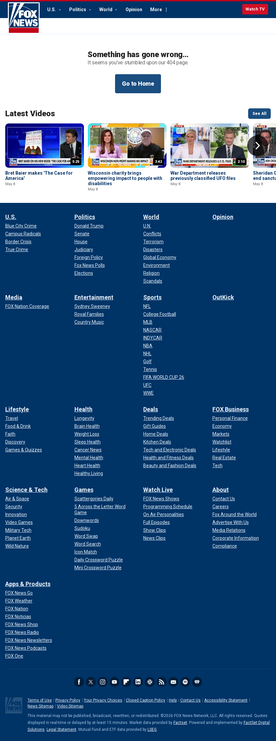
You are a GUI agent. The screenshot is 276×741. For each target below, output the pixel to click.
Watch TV (255, 9)
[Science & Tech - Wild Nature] (17, 546)
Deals (150, 409)
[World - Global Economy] (159, 257)
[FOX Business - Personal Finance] (230, 418)
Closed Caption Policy (145, 700)
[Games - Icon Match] (85, 552)
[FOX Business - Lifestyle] (221, 449)
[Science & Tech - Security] (13, 506)
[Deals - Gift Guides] (154, 426)
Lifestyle (17, 409)
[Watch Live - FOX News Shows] (161, 498)
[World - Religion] (151, 273)
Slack (150, 682)
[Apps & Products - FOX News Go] (19, 593)
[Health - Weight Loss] (86, 434)
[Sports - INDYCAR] (152, 337)
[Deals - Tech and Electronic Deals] (169, 449)
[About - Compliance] (224, 546)
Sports (152, 297)
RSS (162, 682)
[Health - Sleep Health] (87, 442)
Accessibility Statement (225, 700)
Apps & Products (27, 583)
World (106, 9)
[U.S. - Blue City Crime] (21, 226)
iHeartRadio (197, 682)
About (220, 489)
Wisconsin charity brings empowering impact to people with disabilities (125, 178)
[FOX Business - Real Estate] (224, 457)
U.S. (52, 9)
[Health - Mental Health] (88, 457)
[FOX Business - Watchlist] (221, 442)
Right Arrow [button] (257, 145)
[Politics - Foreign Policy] (88, 257)
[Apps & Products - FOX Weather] (18, 600)
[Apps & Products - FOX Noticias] (18, 616)
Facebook (79, 682)
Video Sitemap (70, 706)
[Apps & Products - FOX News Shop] (21, 624)
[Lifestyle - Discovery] (15, 442)
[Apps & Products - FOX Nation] (16, 608)
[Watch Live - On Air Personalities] (163, 514)
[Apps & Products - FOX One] (14, 656)
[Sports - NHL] (147, 353)
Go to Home (138, 83)
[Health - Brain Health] (87, 426)
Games (83, 489)
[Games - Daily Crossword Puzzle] (98, 559)
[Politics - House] (81, 241)
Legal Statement (61, 729)
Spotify (185, 682)
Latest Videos (30, 113)
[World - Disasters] (153, 249)
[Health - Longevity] (84, 418)
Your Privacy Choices (103, 700)
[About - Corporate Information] (235, 538)
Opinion (134, 9)
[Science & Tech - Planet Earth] (18, 538)
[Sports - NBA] (147, 345)
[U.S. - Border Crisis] (18, 241)
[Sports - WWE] (148, 393)
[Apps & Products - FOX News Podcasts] (26, 648)
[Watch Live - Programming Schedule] (167, 506)
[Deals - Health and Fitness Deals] (168, 457)
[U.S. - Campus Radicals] (23, 233)
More (156, 9)
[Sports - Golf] (147, 361)
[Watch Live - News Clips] (154, 538)
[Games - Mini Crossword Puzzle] (98, 567)
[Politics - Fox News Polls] (89, 265)
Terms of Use (40, 700)
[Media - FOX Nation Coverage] (27, 306)
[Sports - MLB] (147, 322)
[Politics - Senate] (81, 233)
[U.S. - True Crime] (16, 249)
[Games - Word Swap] (86, 536)
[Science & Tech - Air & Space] (17, 498)
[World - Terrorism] (153, 241)
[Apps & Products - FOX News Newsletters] (28, 640)
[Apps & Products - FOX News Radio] (22, 632)
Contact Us (190, 700)
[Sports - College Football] (159, 314)
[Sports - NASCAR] (152, 330)
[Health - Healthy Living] (88, 473)
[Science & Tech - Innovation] (16, 514)
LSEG (152, 729)
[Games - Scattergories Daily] (93, 498)
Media (13, 297)
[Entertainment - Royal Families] (89, 314)
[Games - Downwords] (86, 520)
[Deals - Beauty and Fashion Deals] (169, 465)
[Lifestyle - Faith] (10, 434)
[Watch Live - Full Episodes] (156, 522)
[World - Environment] (156, 265)
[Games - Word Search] (87, 544)
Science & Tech (26, 489)
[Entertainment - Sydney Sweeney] (92, 306)
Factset (180, 722)
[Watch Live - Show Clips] (154, 530)
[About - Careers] (220, 506)
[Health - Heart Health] (87, 465)
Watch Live (158, 489)
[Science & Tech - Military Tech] (18, 530)
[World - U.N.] (147, 226)
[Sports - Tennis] (150, 369)
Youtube (114, 682)
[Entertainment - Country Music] (89, 322)
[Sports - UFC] (147, 385)
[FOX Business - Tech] (217, 465)
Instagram (103, 682)
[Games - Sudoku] (82, 528)
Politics (78, 9)
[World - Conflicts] (152, 233)
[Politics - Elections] (83, 273)
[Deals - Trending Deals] (158, 418)
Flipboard (126, 682)
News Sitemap (40, 706)
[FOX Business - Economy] (222, 426)
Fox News (24, 18)
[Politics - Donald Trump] (89, 226)
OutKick (223, 297)
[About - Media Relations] (229, 530)
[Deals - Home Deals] (155, 434)
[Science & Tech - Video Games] (19, 522)
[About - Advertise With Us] (230, 522)
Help (173, 700)
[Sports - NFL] (147, 306)
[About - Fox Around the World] (234, 514)
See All (259, 113)
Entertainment (93, 297)
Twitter (91, 682)
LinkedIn (138, 682)
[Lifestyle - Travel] (11, 418)
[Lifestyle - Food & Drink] (18, 426)
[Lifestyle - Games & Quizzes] (23, 449)
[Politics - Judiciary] (83, 249)
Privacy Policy (67, 700)
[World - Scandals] (152, 281)
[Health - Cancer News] (88, 449)
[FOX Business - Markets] (220, 434)
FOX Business (230, 409)
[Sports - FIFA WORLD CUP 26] (163, 377)
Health (83, 409)
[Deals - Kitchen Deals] (157, 442)
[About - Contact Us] (223, 498)
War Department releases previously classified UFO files (203, 175)
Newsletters (173, 682)
